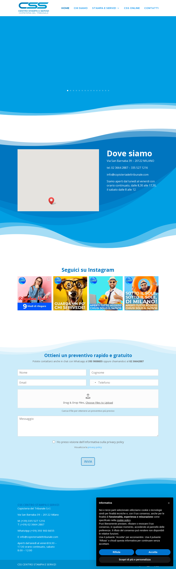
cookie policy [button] (123, 520)
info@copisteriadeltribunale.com (39, 536)
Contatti (151, 8)
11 (96, 90)
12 (99, 90)
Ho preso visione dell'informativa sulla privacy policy (90, 442)
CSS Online (132, 8)
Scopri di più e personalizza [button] (135, 559)
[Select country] (93, 382)
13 (102, 90)
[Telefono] (124, 382)
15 (108, 90)
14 (105, 90)
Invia (88, 461)
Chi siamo (81, 8)
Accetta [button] (153, 552)
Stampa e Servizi (104, 8)
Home (65, 8)
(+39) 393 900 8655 (42, 530)
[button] (52, 201)
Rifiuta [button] (116, 552)
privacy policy (95, 447)
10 (94, 90)
